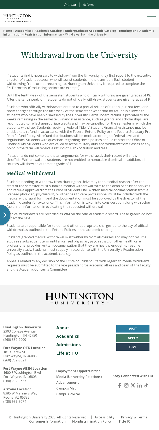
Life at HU (67, 353)
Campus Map (66, 388)
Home (7, 31)
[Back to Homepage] (79, 297)
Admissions (68, 344)
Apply (133, 338)
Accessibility (104, 417)
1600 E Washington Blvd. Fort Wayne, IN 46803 (22, 374)
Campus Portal (68, 394)
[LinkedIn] (139, 385)
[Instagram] (126, 385)
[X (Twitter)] (132, 385)
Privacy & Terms (134, 417)
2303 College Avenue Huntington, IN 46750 (20, 333)
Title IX (124, 421)
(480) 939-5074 (14, 401)
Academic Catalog (48, 31)
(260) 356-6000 (14, 339)
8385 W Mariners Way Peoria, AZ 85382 (20, 395)
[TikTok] (146, 385)
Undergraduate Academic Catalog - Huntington (100, 31)
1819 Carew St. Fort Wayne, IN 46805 (20, 354)
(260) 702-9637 (14, 381)
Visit (133, 329)
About (62, 327)
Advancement (67, 382)
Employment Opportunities (78, 371)
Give (132, 347)
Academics (23, 31)
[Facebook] (119, 385)
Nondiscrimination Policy (92, 421)
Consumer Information (47, 421)
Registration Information (43, 34)
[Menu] (151, 18)
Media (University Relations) (79, 376)
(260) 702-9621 (14, 360)
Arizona (89, 4)
